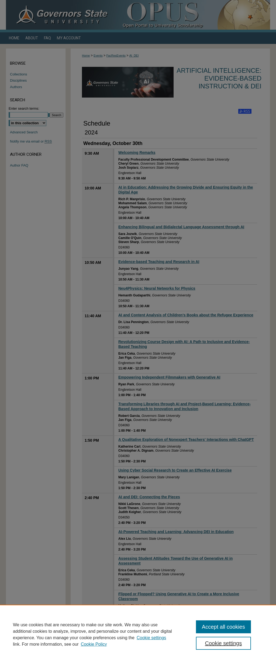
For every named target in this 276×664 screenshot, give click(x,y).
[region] (138, 634)
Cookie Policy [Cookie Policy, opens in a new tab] (94, 644)
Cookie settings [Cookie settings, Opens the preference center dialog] (223, 643)
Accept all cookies (223, 627)
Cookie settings (151, 637)
